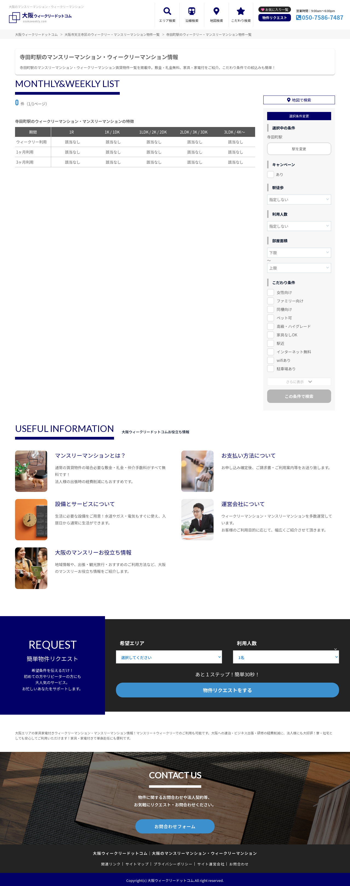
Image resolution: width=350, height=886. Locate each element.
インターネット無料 (294, 351)
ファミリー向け (290, 300)
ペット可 (284, 317)
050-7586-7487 (322, 17)
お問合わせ (239, 862)
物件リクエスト (274, 17)
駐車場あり (286, 367)
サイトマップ (137, 862)
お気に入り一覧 (276, 9)
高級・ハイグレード (294, 325)
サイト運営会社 (210, 862)
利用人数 (246, 642)
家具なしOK (287, 334)
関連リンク (111, 862)
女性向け (284, 291)
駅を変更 (299, 148)
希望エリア (132, 642)
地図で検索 (301, 99)
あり (280, 173)
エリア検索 (167, 20)
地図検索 (216, 20)
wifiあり (284, 359)
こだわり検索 (241, 20)
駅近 (280, 342)
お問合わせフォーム (175, 825)
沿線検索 (192, 20)
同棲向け (284, 308)
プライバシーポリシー (172, 862)
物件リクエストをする (227, 689)
